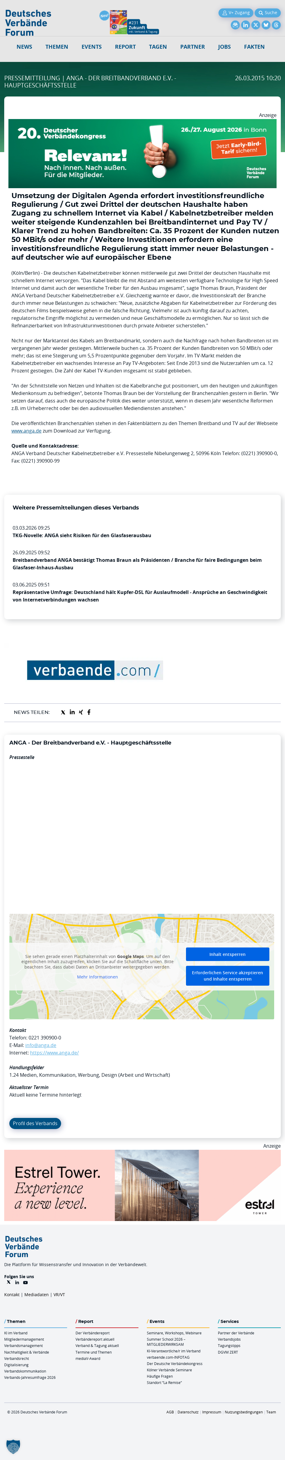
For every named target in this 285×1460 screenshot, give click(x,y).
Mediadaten (36, 1294)
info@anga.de (40, 1045)
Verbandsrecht (16, 1358)
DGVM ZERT (228, 1352)
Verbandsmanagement (23, 1345)
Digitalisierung (16, 1364)
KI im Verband (15, 1332)
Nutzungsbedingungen (244, 1411)
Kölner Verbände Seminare (169, 1369)
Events (92, 47)
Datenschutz (188, 1411)
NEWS (24, 47)
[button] (13, 1447)
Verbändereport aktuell (95, 1339)
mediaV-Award (88, 1358)
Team (271, 1411)
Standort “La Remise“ (164, 1382)
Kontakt (12, 1294)
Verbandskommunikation (25, 1371)
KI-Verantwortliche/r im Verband (173, 1350)
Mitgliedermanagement (24, 1339)
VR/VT (59, 1294)
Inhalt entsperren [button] (227, 954)
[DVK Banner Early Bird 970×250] (142, 122)
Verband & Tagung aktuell (97, 1345)
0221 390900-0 (45, 1037)
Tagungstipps (229, 1345)
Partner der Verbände (236, 1332)
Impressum (211, 1411)
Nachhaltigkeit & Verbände (26, 1352)
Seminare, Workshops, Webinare (174, 1332)
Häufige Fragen (160, 1376)
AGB (170, 1411)
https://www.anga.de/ (54, 1052)
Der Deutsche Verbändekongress (175, 1363)
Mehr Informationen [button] (97, 977)
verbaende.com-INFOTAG (168, 1357)
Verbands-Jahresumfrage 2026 (30, 1377)
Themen (56, 47)
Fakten (254, 47)
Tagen (158, 47)
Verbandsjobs (229, 1339)
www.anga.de (26, 430)
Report (125, 47)
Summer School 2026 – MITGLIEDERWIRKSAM (166, 1342)
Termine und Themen (94, 1352)
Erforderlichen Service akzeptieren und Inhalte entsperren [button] (227, 976)
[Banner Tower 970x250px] (142, 1153)
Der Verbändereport (93, 1332)
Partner (192, 47)
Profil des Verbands (35, 1123)
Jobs (224, 47)
